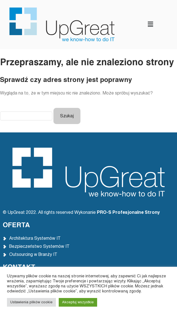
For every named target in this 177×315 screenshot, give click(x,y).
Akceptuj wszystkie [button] (78, 302)
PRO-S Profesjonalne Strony (129, 212)
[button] (150, 24)
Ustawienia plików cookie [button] (31, 302)
